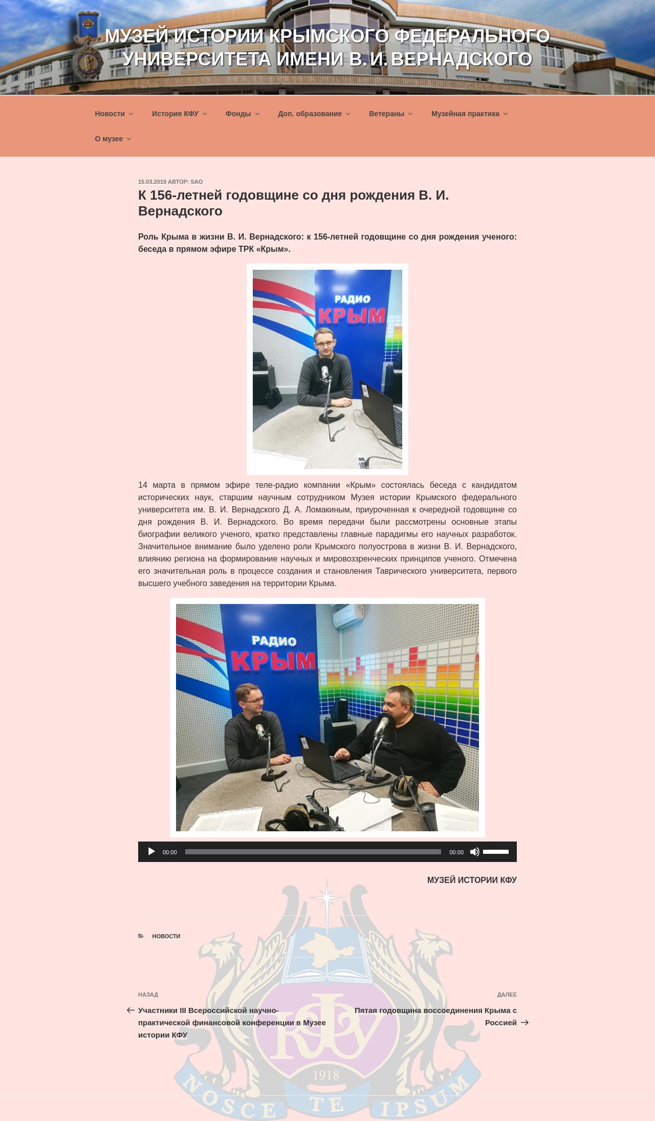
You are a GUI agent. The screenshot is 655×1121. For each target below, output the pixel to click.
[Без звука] (475, 852)
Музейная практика (470, 114)
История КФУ (180, 114)
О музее (114, 139)
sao (197, 182)
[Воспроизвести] (151, 852)
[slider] (313, 851)
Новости (115, 114)
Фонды (243, 114)
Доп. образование (315, 114)
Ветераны (391, 114)
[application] (327, 852)
